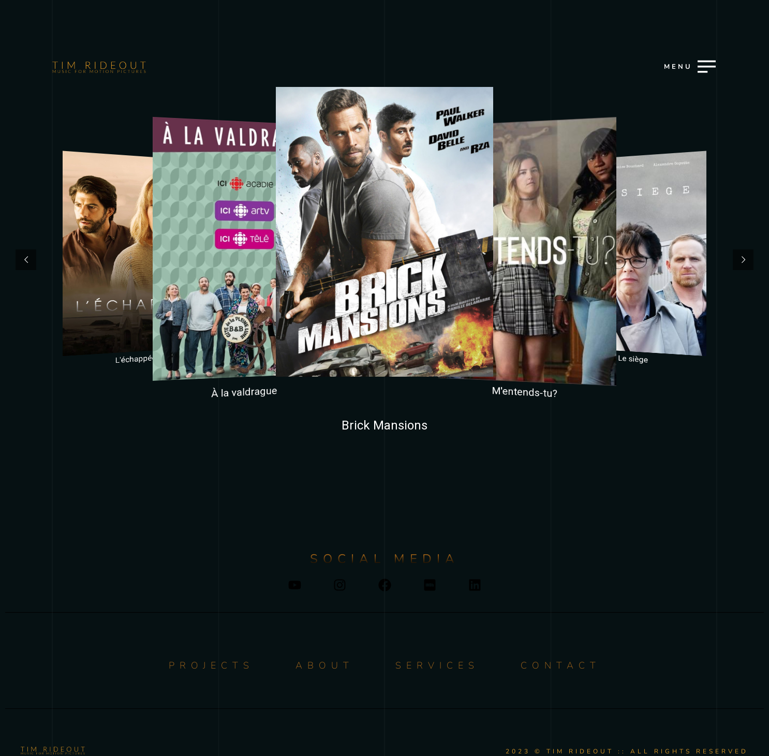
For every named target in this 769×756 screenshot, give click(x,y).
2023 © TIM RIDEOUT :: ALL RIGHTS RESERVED (627, 751)
